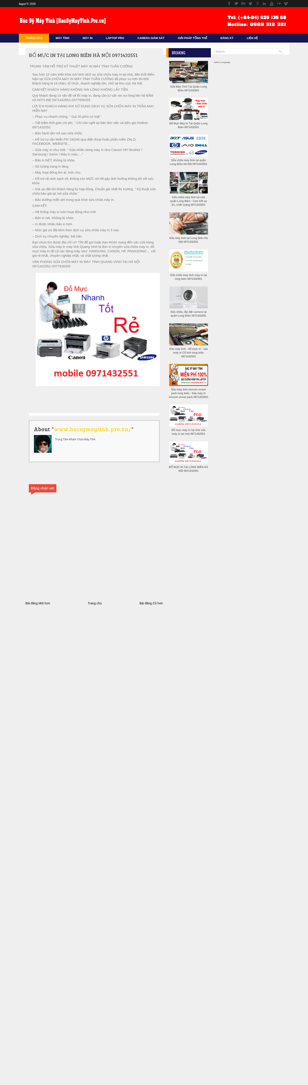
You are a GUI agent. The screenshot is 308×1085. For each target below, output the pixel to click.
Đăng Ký (226, 38)
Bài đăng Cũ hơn (151, 603)
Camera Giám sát (151, 38)
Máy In (88, 38)
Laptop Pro (115, 38)
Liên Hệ (252, 38)
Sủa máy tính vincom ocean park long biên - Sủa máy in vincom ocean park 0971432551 (188, 393)
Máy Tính (62, 38)
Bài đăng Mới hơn (38, 603)
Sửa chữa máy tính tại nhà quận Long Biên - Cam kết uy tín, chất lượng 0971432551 (188, 201)
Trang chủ (95, 603)
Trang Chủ (34, 38)
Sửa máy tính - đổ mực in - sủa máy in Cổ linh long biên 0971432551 (188, 352)
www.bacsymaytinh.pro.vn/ (92, 429)
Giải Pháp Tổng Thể (192, 38)
